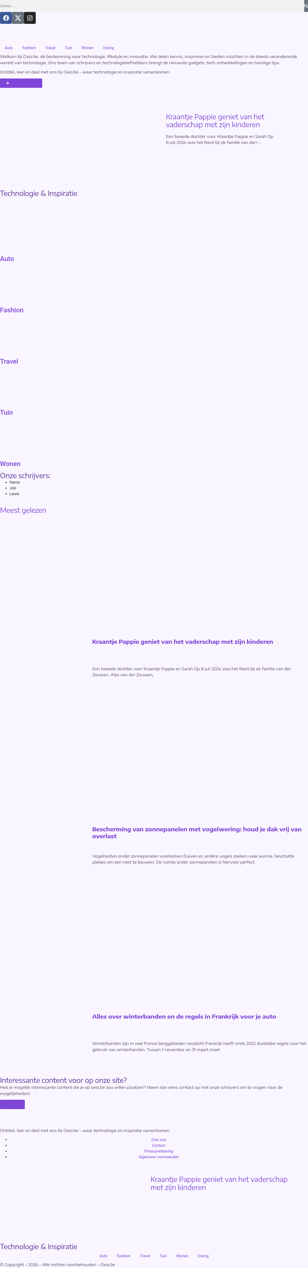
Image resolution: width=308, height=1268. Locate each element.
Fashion (29, 48)
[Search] (306, 6)
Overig (108, 48)
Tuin (68, 48)
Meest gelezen (23, 510)
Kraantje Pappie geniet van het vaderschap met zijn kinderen (215, 120)
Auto (9, 48)
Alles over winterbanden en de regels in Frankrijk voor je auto (184, 1016)
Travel (50, 48)
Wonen (87, 48)
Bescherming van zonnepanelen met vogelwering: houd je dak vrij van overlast (197, 833)
